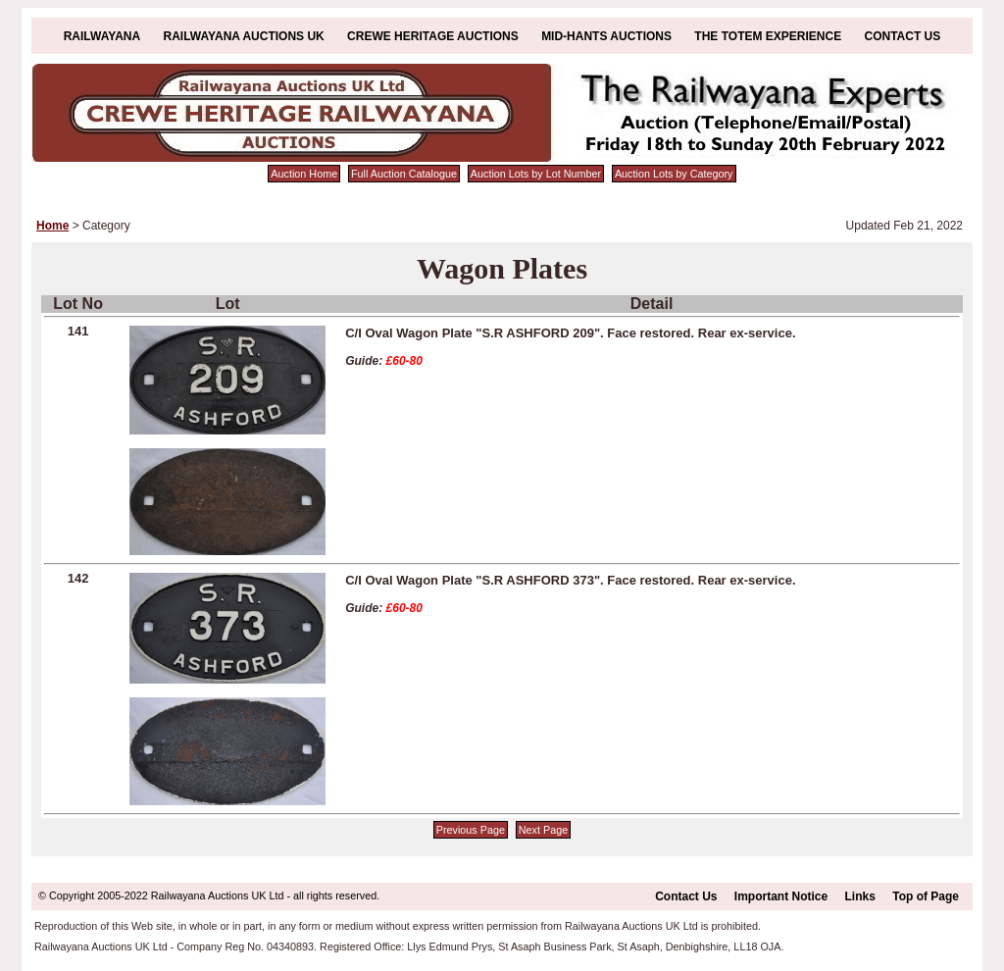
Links (860, 896)
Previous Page (470, 830)
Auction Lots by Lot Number (536, 173)
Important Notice (781, 896)
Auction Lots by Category (674, 173)
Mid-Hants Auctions (606, 36)
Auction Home (304, 173)
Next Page (543, 830)
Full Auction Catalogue (404, 173)
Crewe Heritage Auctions (433, 36)
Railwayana (102, 36)
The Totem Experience (767, 36)
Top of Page (925, 896)
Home (52, 225)
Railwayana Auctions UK (244, 36)
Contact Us (903, 36)
